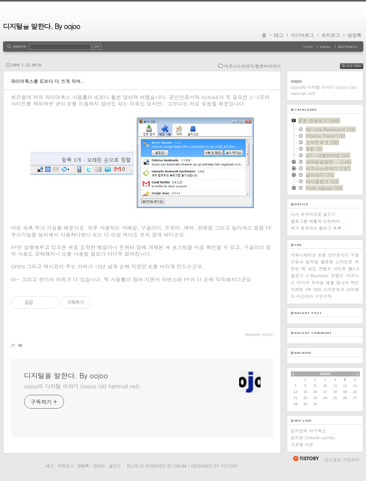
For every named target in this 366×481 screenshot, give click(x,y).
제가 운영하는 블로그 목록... (318, 228)
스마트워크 (333, 289)
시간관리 (305, 296)
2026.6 (325, 374)
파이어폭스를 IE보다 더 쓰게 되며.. (47, 81)
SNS (317, 289)
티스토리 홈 (305, 458)
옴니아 (342, 282)
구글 (354, 255)
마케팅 (297, 289)
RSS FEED (357, 66)
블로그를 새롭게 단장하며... (318, 221)
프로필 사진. (303, 444)
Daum (180, 466)
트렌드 (337, 275)
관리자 (99, 466)
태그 (278, 35)
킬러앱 (312, 262)
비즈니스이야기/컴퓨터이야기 (252, 66)
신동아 (297, 262)
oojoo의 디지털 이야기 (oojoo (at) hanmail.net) (82, 386)
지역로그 (65, 466)
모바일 (317, 282)
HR (308, 289)
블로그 (297, 275)
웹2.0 (353, 269)
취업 (312, 269)
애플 (330, 282)
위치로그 (331, 35)
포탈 (322, 255)
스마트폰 (344, 262)
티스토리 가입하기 (342, 460)
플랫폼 (327, 262)
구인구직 (323, 296)
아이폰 (339, 269)
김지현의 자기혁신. (309, 431)
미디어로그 (302, 35)
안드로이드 (338, 255)
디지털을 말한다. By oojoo (41, 26)
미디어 (303, 282)
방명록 (354, 35)
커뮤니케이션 (303, 255)
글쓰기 (114, 466)
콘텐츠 (324, 269)
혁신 (354, 282)
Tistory (229, 466)
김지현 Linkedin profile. (313, 437)
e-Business (317, 275)
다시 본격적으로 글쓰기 (313, 214)
